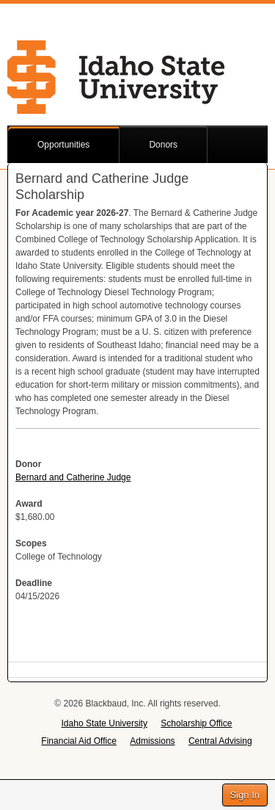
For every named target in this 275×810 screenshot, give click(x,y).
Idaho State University (104, 723)
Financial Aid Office (79, 741)
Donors (163, 145)
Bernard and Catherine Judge (73, 477)
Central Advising (220, 741)
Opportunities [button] (63, 145)
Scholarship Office (196, 723)
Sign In (245, 794)
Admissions (152, 741)
